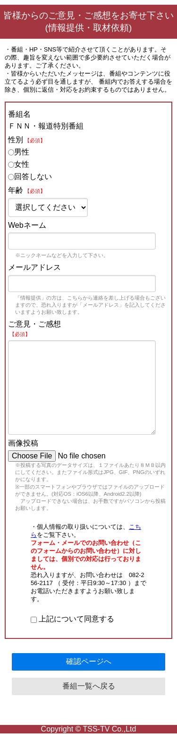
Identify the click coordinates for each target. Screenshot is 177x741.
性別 (26, 140)
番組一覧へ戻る (88, 686)
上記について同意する (72, 619)
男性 (18, 152)
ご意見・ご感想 (34, 328)
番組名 (19, 114)
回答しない (30, 176)
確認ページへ (88, 661)
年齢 (26, 190)
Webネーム (27, 225)
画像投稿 (23, 443)
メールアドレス (34, 267)
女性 (18, 164)
